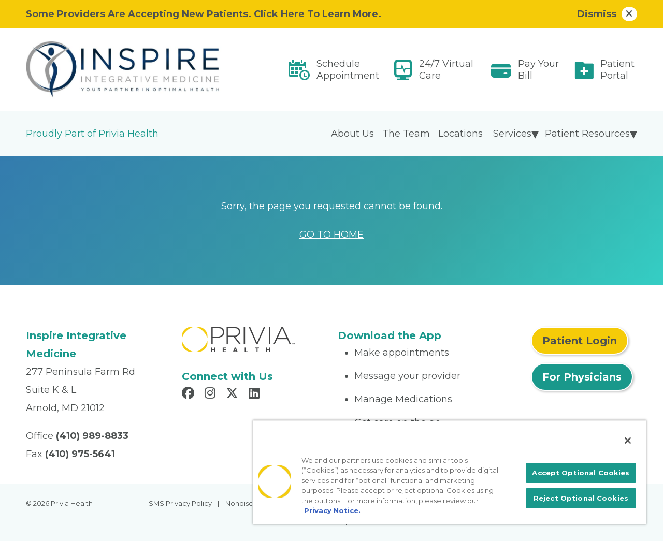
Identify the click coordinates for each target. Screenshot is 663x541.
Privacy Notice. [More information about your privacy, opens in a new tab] (332, 510)
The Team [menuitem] (406, 133)
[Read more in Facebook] (189, 394)
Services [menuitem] (512, 133)
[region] (449, 472)
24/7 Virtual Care (446, 69)
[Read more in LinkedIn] (256, 394)
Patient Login (579, 340)
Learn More (350, 14)
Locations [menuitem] (460, 133)
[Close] (627, 440)
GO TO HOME (331, 234)
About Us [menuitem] (352, 133)
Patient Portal (617, 69)
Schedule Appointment (347, 69)
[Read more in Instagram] (212, 394)
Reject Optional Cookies (581, 498)
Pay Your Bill (538, 69)
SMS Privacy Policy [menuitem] (180, 503)
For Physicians (582, 377)
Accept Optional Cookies (580, 473)
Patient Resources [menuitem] (587, 133)
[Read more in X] (233, 394)
